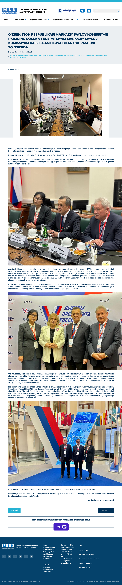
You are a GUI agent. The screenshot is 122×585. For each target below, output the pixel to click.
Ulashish (14, 510)
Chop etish (106, 510)
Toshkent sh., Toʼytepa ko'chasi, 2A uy (67, 561)
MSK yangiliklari (26, 52)
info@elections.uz (67, 547)
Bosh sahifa (12, 52)
